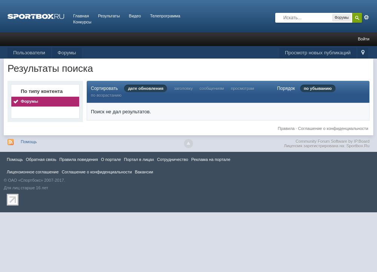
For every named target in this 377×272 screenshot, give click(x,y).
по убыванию (318, 88)
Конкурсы (82, 22)
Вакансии (144, 172)
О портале (111, 159)
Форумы (67, 53)
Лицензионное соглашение (33, 172)
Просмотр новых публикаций (318, 53)
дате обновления (145, 88)
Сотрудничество (172, 159)
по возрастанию (106, 95)
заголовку (183, 88)
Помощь (29, 141)
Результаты (109, 16)
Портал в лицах (139, 159)
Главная (81, 16)
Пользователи (29, 53)
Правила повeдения (78, 159)
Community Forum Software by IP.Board (332, 141)
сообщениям (211, 88)
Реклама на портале (210, 159)
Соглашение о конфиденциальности (333, 128)
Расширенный (366, 17)
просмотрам (242, 88)
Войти (363, 39)
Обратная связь (41, 159)
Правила (286, 128)
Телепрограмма (165, 16)
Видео (135, 16)
